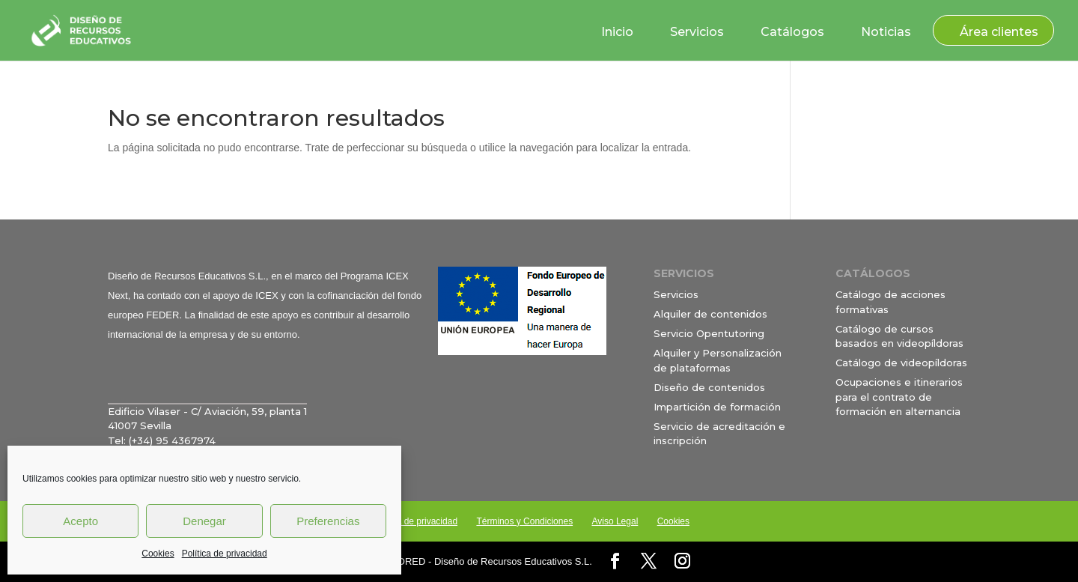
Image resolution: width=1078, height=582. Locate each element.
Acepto (80, 521)
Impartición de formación (717, 407)
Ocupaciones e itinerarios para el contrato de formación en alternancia (899, 396)
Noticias (886, 32)
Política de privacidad (224, 553)
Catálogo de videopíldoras (901, 363)
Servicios (697, 32)
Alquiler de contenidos (710, 314)
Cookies (157, 553)
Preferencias (327, 521)
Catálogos (792, 32)
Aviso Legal (614, 521)
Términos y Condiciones (524, 521)
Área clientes (999, 32)
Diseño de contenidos (709, 387)
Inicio (617, 32)
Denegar (204, 521)
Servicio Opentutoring (709, 333)
